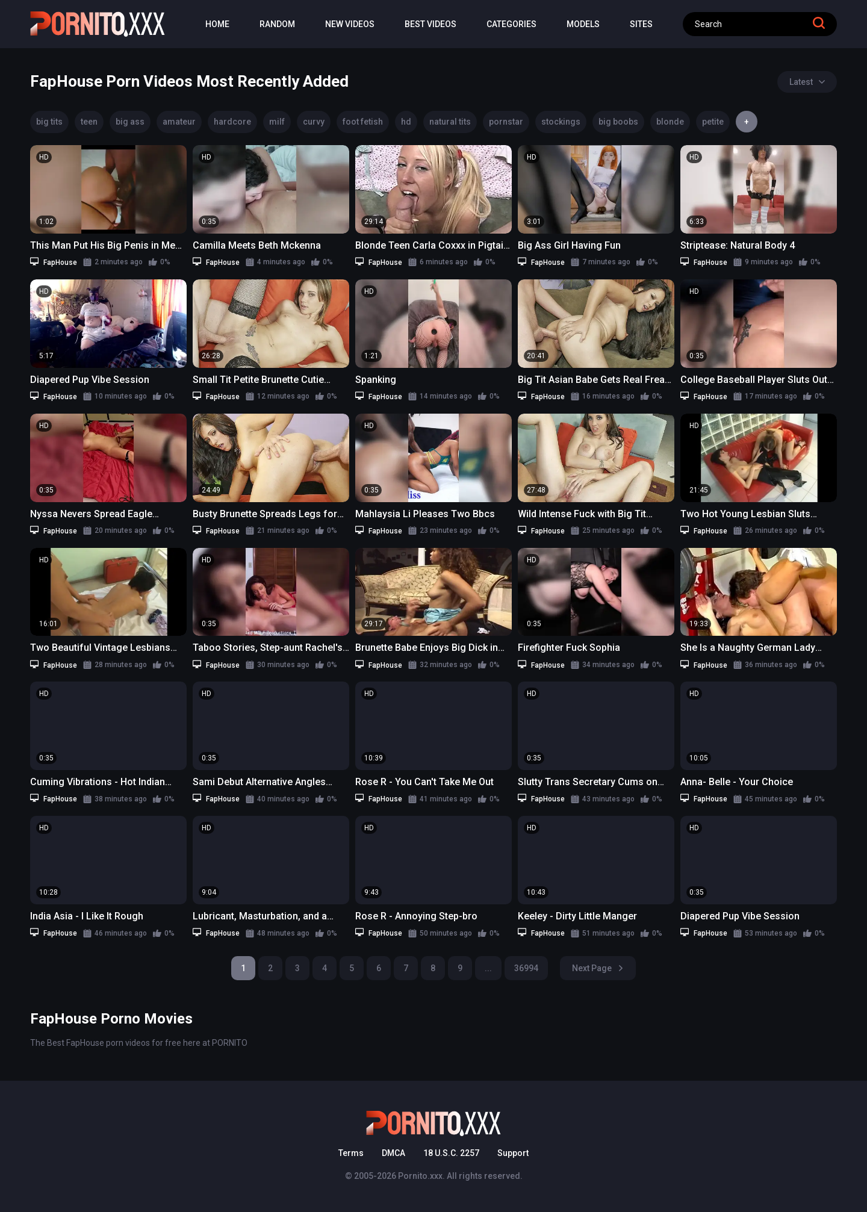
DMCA (393, 1153)
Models (583, 24)
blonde (670, 121)
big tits (49, 121)
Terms (351, 1153)
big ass (130, 121)
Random (277, 24)
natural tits (450, 121)
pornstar (506, 121)
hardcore (232, 121)
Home (217, 24)
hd (406, 121)
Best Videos (430, 24)
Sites (641, 24)
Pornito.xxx (420, 1176)
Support (513, 1153)
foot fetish (363, 121)
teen (89, 121)
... (488, 968)
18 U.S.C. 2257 (451, 1153)
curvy (314, 121)
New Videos (349, 24)
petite (713, 121)
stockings (560, 121)
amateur (179, 121)
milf (277, 121)
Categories (511, 24)
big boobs (618, 121)
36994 (526, 968)
